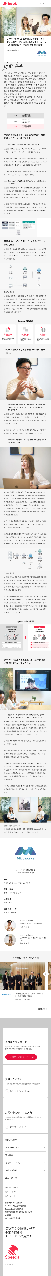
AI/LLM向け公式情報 (12, 1218)
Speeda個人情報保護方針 (14, 1209)
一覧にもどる (41, 1009)
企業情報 (8, 1215)
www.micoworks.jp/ (25, 873)
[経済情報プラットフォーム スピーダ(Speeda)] (10, 3)
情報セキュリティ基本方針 (13, 1203)
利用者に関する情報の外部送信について (18, 1212)
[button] (46, 974)
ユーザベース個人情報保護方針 (15, 1206)
